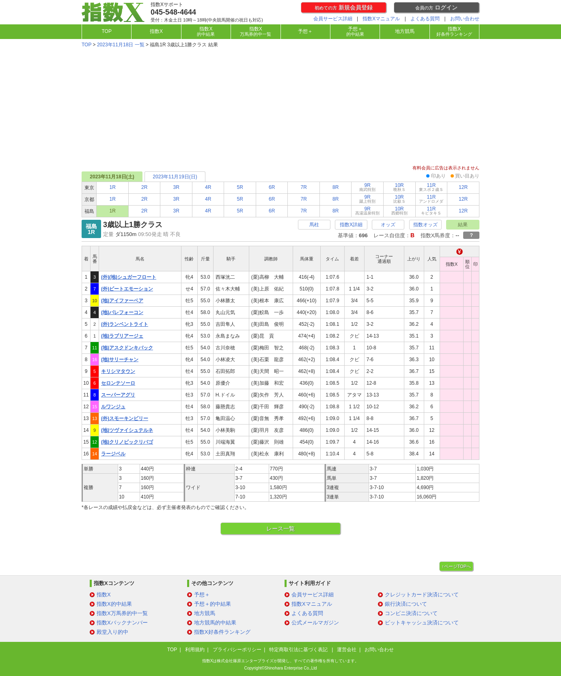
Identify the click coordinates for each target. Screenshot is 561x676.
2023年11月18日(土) (112, 177)
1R (113, 187)
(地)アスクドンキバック (127, 348)
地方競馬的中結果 (215, 623)
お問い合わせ (464, 19)
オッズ (388, 225)
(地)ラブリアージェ (122, 336)
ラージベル (113, 454)
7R (304, 187)
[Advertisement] (280, 107)
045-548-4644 (173, 12)
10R (399, 187)
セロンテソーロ (118, 383)
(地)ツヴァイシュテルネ (127, 430)
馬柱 (314, 225)
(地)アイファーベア (122, 300)
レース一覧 (280, 528)
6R (272, 187)
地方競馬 (404, 31)
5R (240, 187)
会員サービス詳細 (332, 19)
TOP (106, 31)
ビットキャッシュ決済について (422, 623)
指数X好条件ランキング (222, 632)
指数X (156, 31)
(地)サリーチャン (119, 359)
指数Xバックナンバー (122, 623)
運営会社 (346, 649)
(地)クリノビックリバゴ (127, 442)
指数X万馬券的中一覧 (122, 613)
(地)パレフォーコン (122, 312)
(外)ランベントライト (124, 324)
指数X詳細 (351, 225)
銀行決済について (406, 604)
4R (208, 187)
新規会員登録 (344, 7)
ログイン (436, 7)
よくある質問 (425, 19)
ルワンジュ (113, 407)
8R (335, 187)
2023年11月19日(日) (175, 177)
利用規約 (195, 649)
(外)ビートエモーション (127, 289)
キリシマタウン (118, 371)
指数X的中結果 (114, 604)
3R (176, 187)
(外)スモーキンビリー (124, 418)
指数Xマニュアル (381, 19)
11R (431, 187)
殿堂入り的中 (112, 632)
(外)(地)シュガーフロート (128, 277)
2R (144, 187)
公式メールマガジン (315, 623)
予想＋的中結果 (212, 604)
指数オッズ (425, 225)
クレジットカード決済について (422, 595)
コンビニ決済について (411, 613)
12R (463, 187)
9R (367, 187)
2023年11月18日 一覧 (121, 45)
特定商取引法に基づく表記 (299, 649)
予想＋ (305, 31)
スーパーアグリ (118, 395)
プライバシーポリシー (237, 649)
